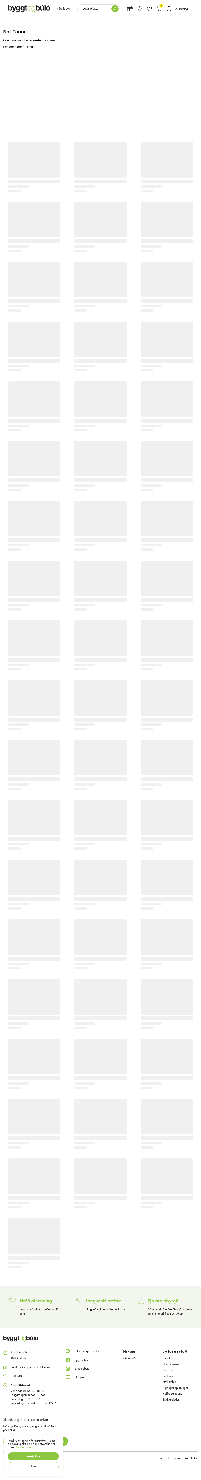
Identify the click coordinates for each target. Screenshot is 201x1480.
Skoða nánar (24, 1447)
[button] (33, 1456)
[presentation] (64, 9)
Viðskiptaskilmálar (170, 1458)
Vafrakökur (191, 1458)
